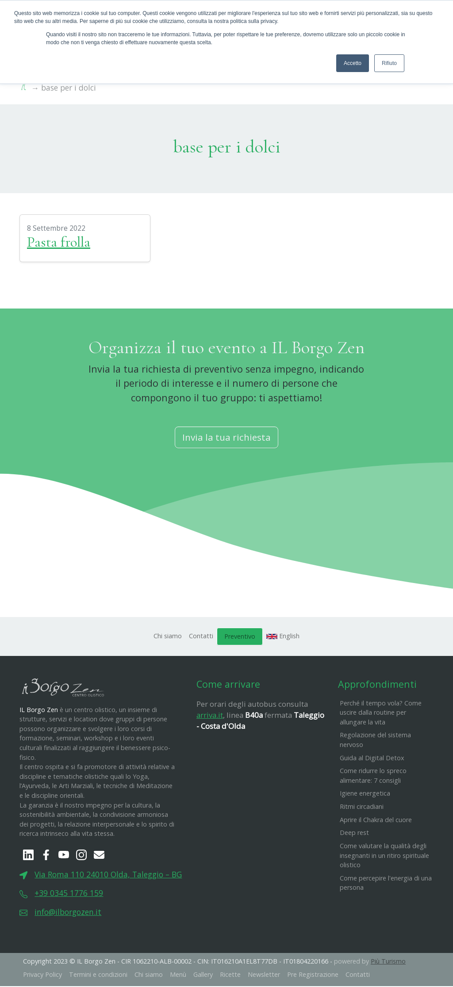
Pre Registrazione (312, 975)
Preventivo (239, 637)
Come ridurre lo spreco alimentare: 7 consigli (373, 776)
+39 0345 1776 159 (69, 893)
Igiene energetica (365, 794)
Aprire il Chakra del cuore (376, 820)
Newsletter (264, 975)
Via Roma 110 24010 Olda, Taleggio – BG (108, 875)
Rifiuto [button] (389, 63)
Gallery (203, 975)
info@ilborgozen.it (68, 912)
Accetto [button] (352, 63)
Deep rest (354, 833)
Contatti (201, 637)
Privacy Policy (42, 975)
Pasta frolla (58, 243)
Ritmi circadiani (362, 807)
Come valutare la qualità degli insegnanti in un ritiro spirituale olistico (384, 856)
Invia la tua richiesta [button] (226, 438)
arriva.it (209, 716)
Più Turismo (388, 962)
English (283, 637)
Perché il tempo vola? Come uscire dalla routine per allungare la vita (381, 713)
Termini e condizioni (98, 975)
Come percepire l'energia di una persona (386, 884)
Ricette (230, 975)
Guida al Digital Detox (372, 758)
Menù (178, 975)
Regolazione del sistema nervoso (375, 741)
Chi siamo (168, 637)
